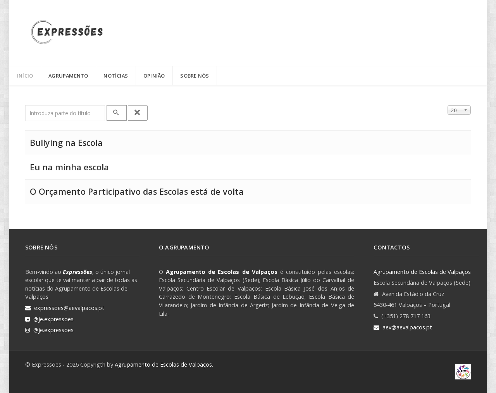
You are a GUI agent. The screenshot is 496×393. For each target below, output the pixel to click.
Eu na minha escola (69, 167)
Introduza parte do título (25, 105)
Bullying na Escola (66, 142)
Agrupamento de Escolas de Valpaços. (164, 364)
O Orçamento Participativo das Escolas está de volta (137, 191)
